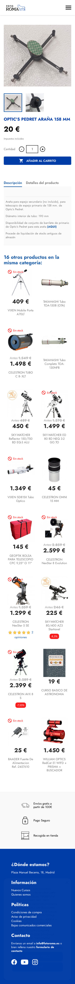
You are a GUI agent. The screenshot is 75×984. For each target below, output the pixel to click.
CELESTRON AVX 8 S (20, 696)
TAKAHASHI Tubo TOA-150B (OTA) (54, 303)
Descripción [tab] (13, 182)
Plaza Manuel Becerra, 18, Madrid (33, 872)
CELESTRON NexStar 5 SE (20, 624)
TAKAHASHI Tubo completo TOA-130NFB (54, 364)
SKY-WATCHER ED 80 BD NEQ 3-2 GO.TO (54, 439)
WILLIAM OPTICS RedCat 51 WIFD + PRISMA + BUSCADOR (54, 764)
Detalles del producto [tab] (42, 182)
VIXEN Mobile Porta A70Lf (20, 312)
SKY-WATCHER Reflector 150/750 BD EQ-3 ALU (21, 439)
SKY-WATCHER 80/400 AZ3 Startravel (54, 625)
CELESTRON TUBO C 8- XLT (20, 374)
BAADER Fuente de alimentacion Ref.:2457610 (20, 763)
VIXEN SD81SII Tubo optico (21, 499)
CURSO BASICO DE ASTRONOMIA (54, 692)
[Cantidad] (32, 149)
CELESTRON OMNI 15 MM (54, 499)
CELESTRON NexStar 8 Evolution (54, 561)
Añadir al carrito (37, 160)
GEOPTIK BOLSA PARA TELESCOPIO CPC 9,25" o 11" (20, 559)
